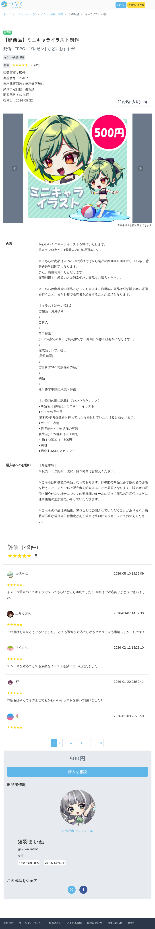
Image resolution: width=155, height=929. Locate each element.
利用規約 (8, 923)
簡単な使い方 (94, 923)
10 (100, 743)
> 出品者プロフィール (77, 831)
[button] (14, 168)
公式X (131, 923)
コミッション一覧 (26, 14)
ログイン (120, 4)
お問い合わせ (114, 923)
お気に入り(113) (132, 102)
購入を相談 (77, 771)
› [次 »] (105, 743)
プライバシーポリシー (31, 923)
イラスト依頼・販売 (52, 14)
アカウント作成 (136, 4)
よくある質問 (74, 923)
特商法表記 (55, 923)
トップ (7, 14)
